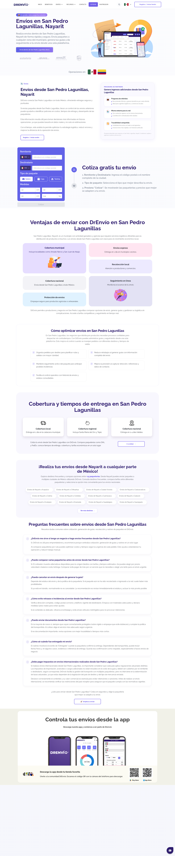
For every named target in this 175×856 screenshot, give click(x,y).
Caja (41, 179)
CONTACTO (82, 4)
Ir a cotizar (130, 444)
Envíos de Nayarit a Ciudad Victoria (99, 490)
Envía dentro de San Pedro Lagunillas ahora (34, 50)
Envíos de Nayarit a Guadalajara (100, 502)
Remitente (25, 151)
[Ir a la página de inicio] (21, 4)
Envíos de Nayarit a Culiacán (129, 496)
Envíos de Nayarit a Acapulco (38, 490)
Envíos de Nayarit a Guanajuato (131, 502)
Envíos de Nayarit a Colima (42, 496)
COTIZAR (93, 4)
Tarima (55, 179)
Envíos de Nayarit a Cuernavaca (100, 496)
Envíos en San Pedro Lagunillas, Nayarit (42, 23)
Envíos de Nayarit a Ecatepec (41, 502)
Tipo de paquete (29, 173)
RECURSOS (71, 4)
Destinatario (26, 162)
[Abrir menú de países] (127, 4)
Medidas (24, 184)
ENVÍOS (59, 4)
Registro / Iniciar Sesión (148, 4)
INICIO (40, 4)
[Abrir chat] (170, 850)
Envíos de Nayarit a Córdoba (70, 496)
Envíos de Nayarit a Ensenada (70, 502)
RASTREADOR (103, 4)
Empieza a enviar (89, 701)
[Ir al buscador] (119, 4)
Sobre (26, 179)
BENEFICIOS (48, 4)
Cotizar (41, 204)
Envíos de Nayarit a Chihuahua (67, 490)
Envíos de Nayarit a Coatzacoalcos (132, 490)
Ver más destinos (86, 510)
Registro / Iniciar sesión (31, 137)
